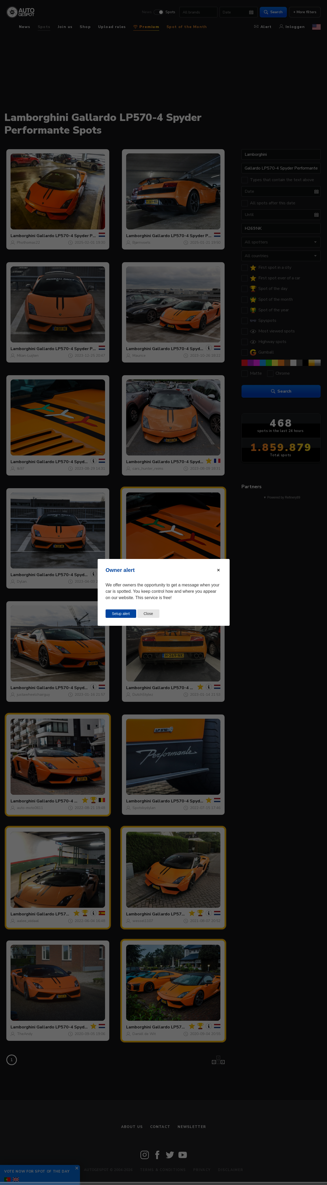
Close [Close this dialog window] (148, 614)
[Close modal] (218, 570)
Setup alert (121, 614)
